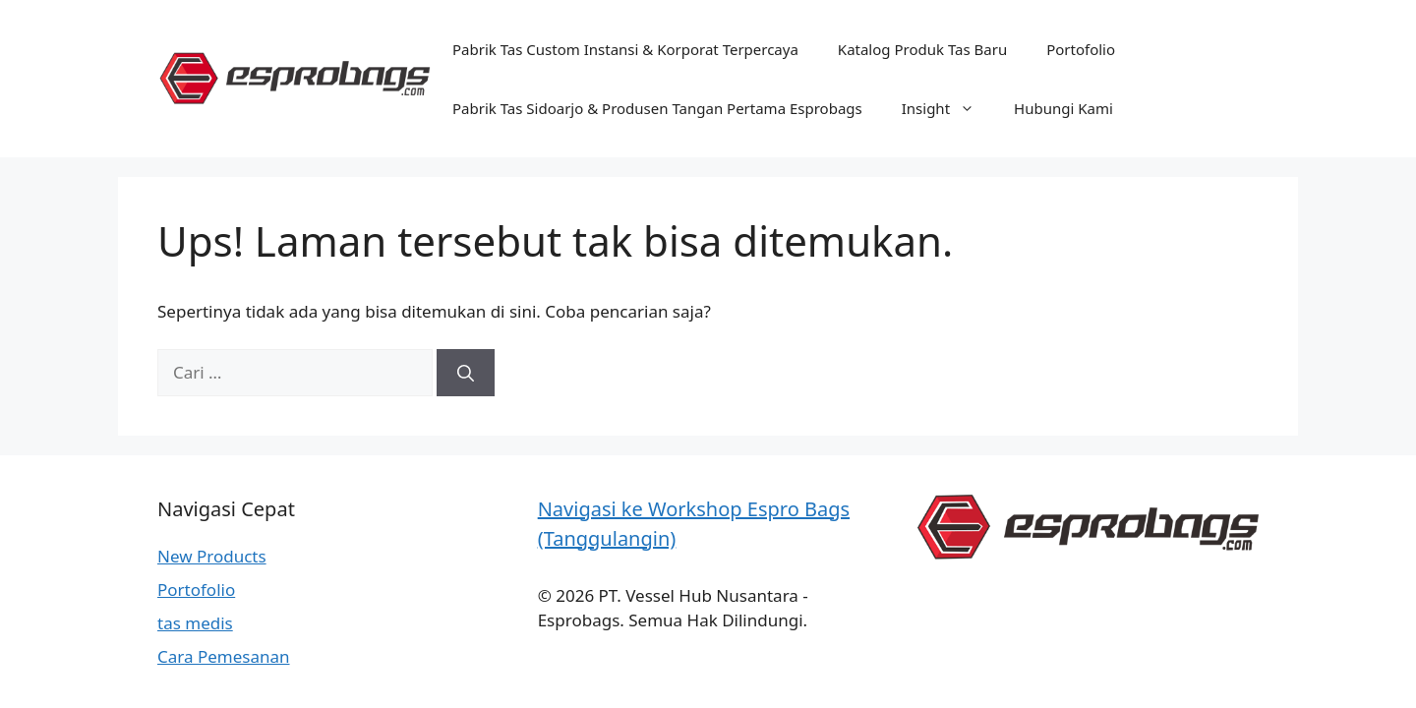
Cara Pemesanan (223, 656)
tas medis (195, 623)
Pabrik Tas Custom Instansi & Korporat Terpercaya (625, 49)
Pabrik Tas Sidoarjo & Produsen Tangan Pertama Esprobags (657, 108)
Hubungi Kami (1063, 108)
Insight (948, 108)
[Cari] (466, 372)
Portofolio (1080, 49)
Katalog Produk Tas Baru (922, 49)
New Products (211, 556)
